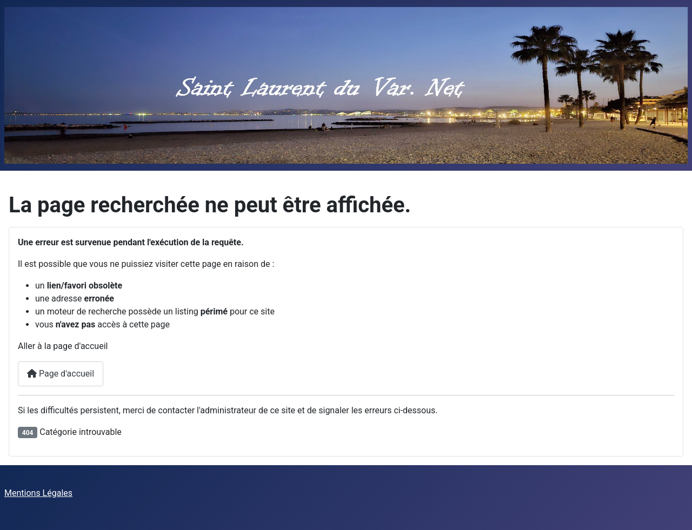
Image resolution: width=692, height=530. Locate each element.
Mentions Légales (38, 493)
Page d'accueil (60, 373)
